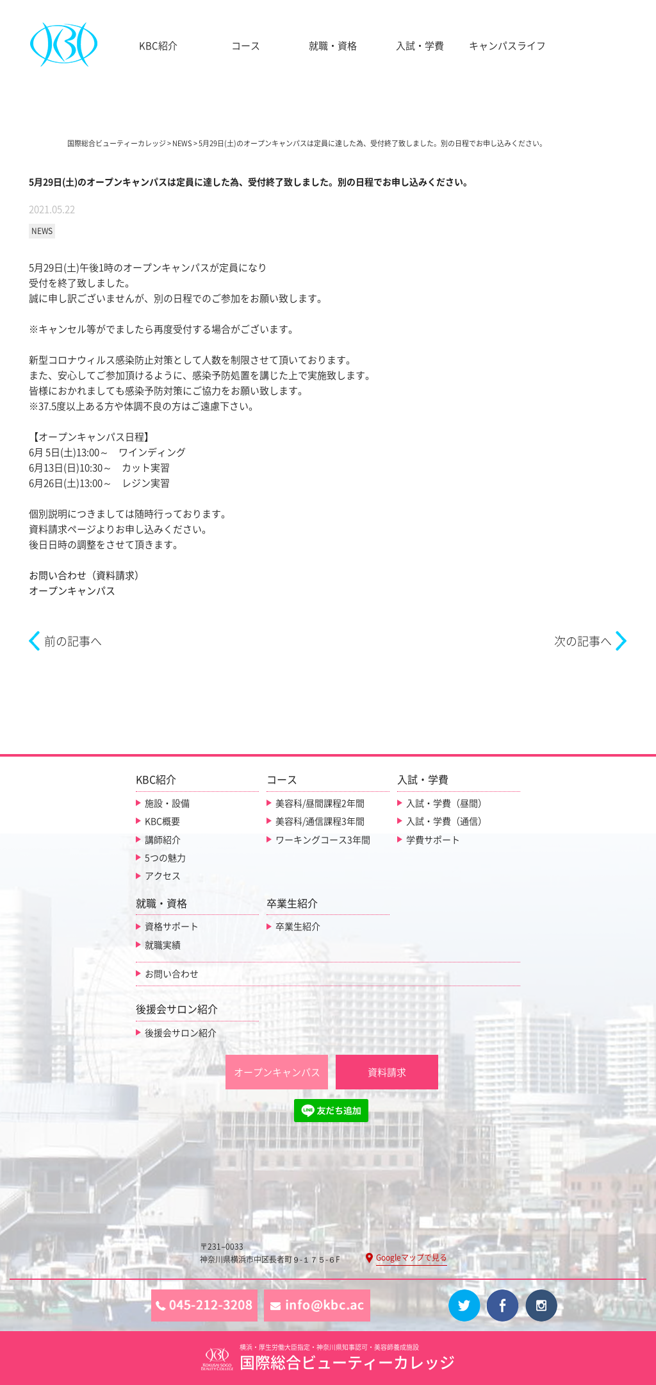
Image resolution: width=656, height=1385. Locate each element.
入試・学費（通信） (446, 821)
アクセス (163, 875)
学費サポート (433, 839)
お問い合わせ (172, 974)
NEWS (42, 231)
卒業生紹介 (297, 926)
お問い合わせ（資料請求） (86, 575)
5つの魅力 (165, 857)
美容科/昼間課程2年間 (320, 803)
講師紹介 (163, 839)
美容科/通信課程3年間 (320, 821)
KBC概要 (162, 821)
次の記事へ (583, 641)
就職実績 (163, 945)
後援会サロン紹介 (181, 1032)
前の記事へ (73, 641)
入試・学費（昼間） (446, 803)
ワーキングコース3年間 (322, 839)
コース (245, 46)
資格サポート (172, 926)
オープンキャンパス (72, 591)
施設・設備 (167, 803)
